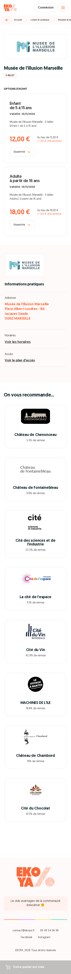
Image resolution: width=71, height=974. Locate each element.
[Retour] (7, 20)
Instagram (44, 937)
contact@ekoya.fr (23, 930)
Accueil (18, 20)
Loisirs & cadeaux (40, 20)
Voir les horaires (18, 342)
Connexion (46, 7)
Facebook (26, 937)
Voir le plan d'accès (20, 360)
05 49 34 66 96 (49, 930)
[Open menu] (63, 8)
